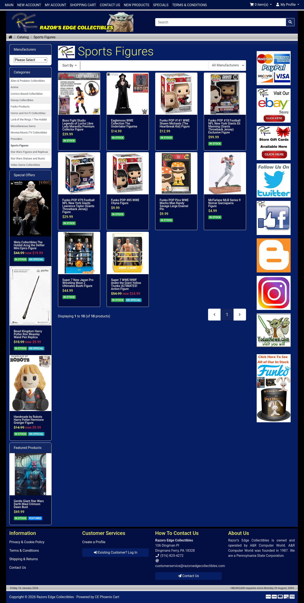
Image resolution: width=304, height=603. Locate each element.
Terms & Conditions (24, 551)
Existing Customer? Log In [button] (115, 552)
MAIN (9, 5)
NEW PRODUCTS (136, 5)
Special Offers (24, 175)
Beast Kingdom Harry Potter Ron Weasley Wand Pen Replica (28, 334)
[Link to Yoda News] (273, 330)
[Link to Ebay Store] (273, 106)
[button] (260, 4)
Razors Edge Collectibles (55, 597)
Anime (14, 87)
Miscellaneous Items (23, 126)
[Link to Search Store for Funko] (273, 388)
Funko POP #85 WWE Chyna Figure (125, 202)
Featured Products (28, 448)
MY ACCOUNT (55, 5)
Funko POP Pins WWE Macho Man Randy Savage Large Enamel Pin (174, 205)
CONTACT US (110, 5)
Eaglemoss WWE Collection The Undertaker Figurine (124, 123)
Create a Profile (93, 542)
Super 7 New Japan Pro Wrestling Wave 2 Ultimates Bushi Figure (77, 282)
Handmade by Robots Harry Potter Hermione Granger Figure (29, 419)
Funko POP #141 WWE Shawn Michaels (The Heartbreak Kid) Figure (175, 123)
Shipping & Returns (23, 559)
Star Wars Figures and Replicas (29, 151)
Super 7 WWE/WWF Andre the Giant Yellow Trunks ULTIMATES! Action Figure (126, 284)
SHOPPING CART (83, 5)
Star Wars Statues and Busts (28, 158)
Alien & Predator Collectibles (28, 80)
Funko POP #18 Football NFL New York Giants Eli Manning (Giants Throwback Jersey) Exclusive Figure (224, 126)
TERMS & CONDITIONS (189, 5)
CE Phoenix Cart (107, 597)
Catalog (23, 37)
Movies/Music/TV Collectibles (29, 132)
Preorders (17, 138)
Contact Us (17, 568)
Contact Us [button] (188, 576)
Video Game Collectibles (25, 164)
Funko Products (20, 106)
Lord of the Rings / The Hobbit (29, 119)
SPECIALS (160, 5)
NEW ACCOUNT (29, 5)
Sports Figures (44, 37)
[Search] (220, 22)
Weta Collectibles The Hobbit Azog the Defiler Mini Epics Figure (29, 245)
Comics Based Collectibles (27, 93)
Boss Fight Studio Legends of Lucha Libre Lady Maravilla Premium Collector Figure (78, 125)
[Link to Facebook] (273, 218)
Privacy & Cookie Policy (27, 542)
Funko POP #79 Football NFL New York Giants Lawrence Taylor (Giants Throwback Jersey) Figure (78, 206)
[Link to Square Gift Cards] (273, 143)
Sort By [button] (68, 65)
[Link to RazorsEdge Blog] (273, 255)
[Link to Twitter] (273, 180)
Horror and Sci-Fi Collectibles (28, 113)
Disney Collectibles (22, 100)
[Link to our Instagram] (273, 293)
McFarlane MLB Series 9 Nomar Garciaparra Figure (224, 203)
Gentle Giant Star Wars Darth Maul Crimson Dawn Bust (29, 504)
